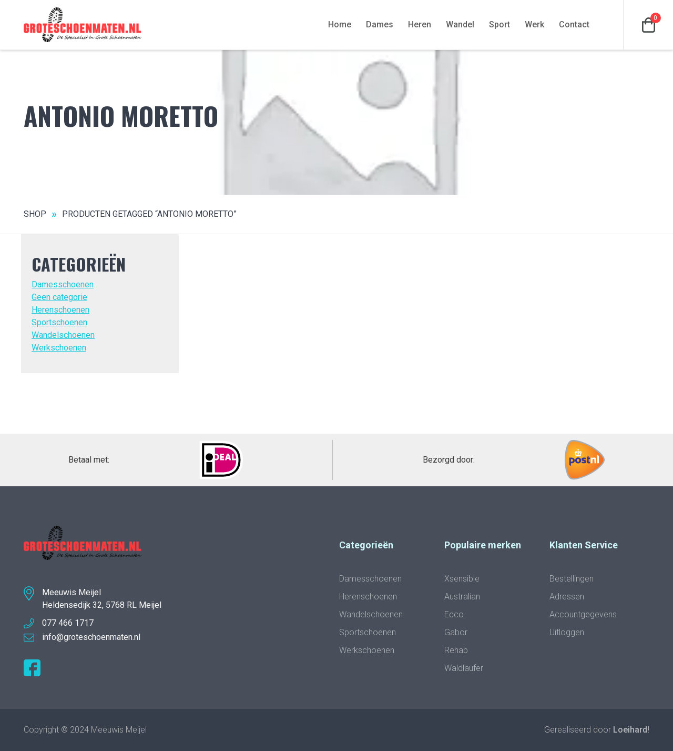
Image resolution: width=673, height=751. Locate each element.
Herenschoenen (60, 310)
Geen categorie (59, 297)
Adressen (566, 597)
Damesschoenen (63, 284)
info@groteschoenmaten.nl (91, 637)
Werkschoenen (59, 348)
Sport (499, 24)
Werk (534, 24)
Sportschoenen (59, 322)
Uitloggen (566, 632)
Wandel (460, 24)
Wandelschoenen (63, 335)
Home (339, 24)
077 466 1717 (68, 623)
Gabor (455, 632)
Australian (462, 597)
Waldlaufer (463, 668)
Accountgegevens (583, 614)
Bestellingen (571, 579)
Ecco (454, 614)
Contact (574, 24)
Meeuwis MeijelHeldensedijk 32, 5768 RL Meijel (101, 598)
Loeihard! (631, 730)
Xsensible (462, 579)
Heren (419, 24)
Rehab (456, 650)
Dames (379, 24)
